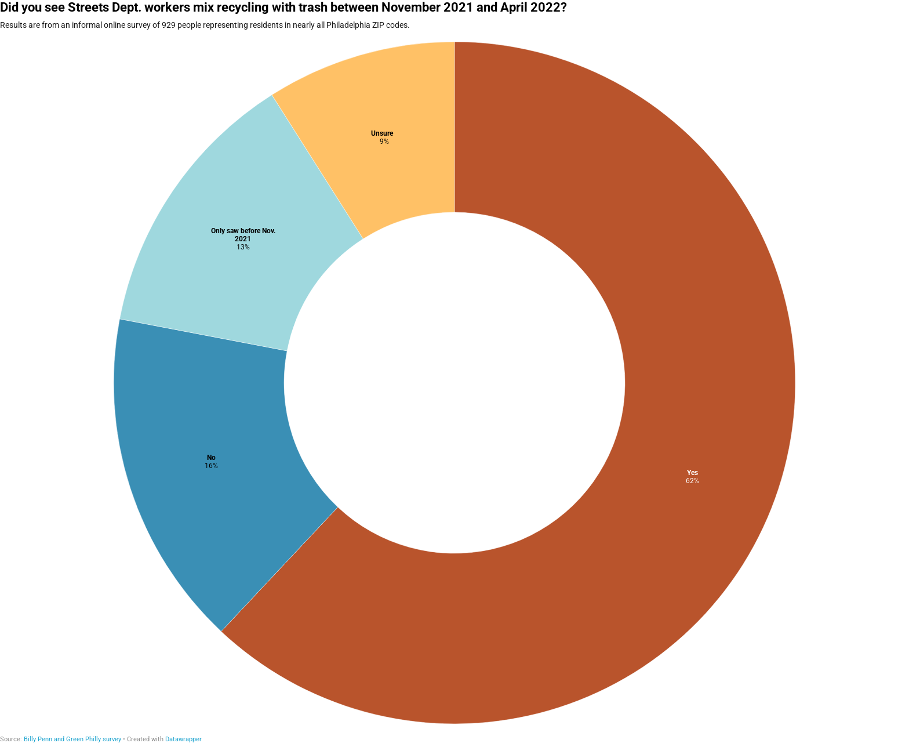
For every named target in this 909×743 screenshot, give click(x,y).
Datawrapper (183, 739)
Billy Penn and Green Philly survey (72, 739)
